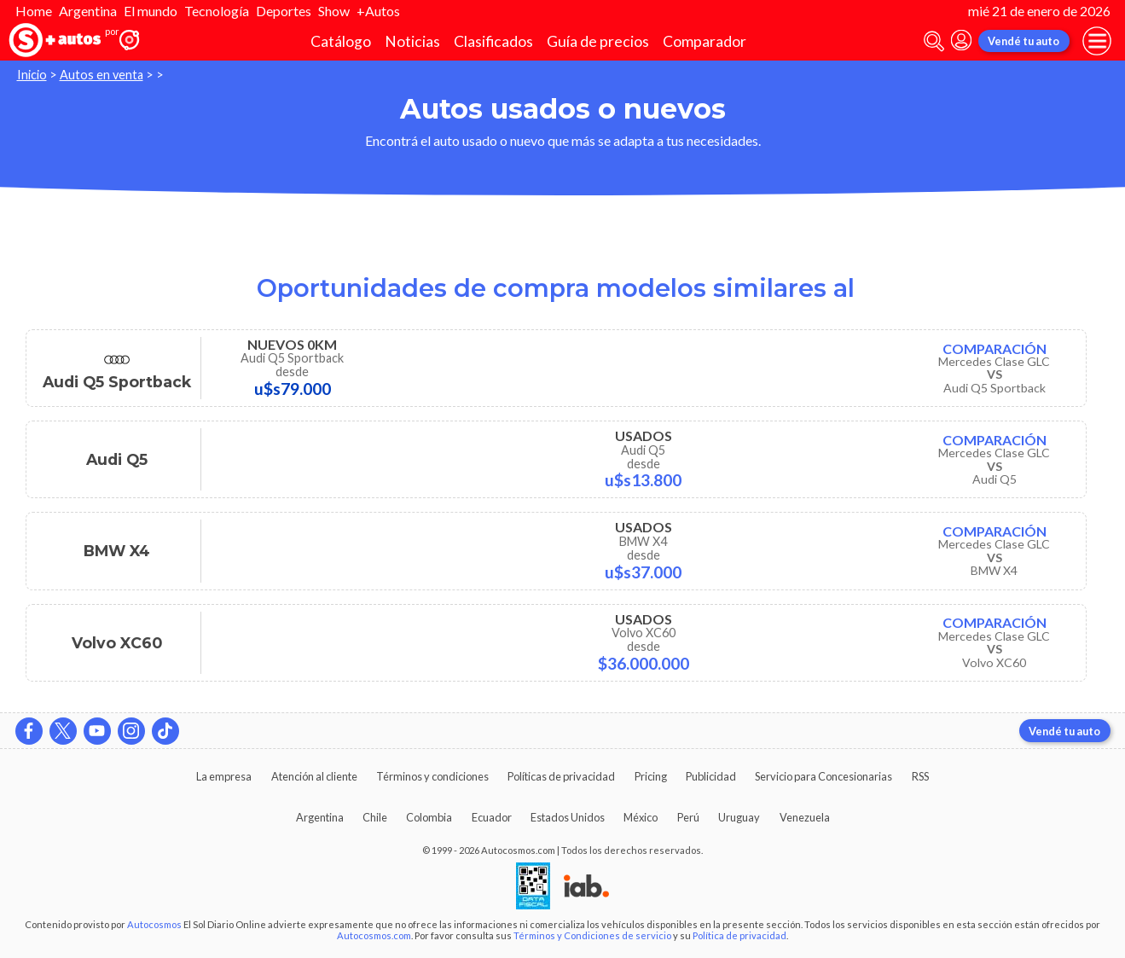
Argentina (88, 11)
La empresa (224, 776)
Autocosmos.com (374, 935)
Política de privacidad (739, 935)
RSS (920, 776)
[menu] (1096, 40)
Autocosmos (154, 924)
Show (334, 11)
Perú (688, 817)
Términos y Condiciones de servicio (592, 935)
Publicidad (711, 776)
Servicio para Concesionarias (823, 776)
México (640, 817)
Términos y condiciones (432, 776)
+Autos (378, 11)
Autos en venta (101, 74)
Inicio (32, 74)
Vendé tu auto (1023, 41)
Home (33, 11)
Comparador (704, 41)
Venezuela (805, 817)
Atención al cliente (314, 776)
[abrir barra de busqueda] (934, 41)
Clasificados (493, 41)
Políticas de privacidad (561, 776)
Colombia (429, 817)
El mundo (150, 11)
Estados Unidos (568, 817)
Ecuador (492, 817)
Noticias (412, 41)
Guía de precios (598, 41)
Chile (374, 817)
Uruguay (739, 817)
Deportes (283, 11)
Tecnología (216, 11)
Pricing (651, 776)
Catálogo (340, 41)
